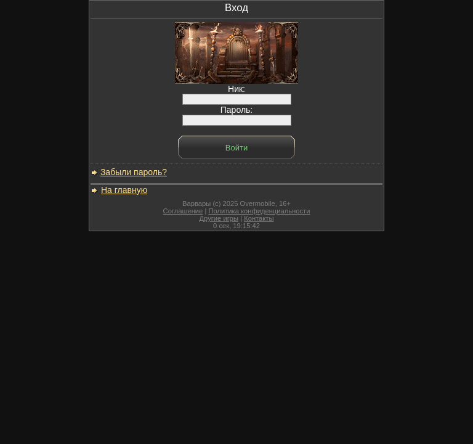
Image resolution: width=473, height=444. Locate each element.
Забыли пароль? (133, 172)
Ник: (236, 94)
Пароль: (236, 115)
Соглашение (183, 211)
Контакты (258, 218)
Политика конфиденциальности (259, 211)
